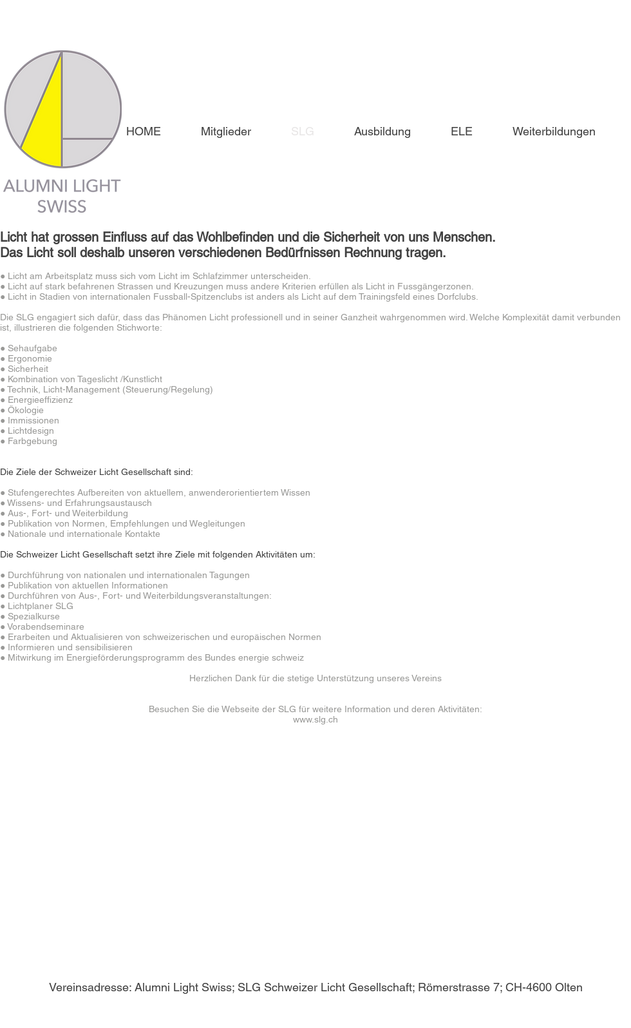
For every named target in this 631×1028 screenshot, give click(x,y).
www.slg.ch (315, 719)
